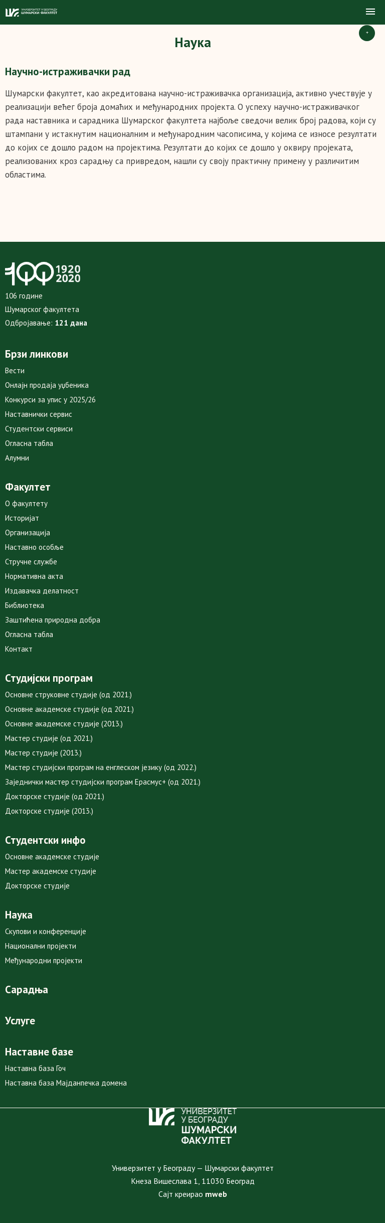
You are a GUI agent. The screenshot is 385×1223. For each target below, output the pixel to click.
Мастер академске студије (50, 871)
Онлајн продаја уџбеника (47, 385)
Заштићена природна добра (52, 620)
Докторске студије (37, 885)
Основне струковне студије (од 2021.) (68, 694)
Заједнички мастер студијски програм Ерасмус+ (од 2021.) (103, 782)
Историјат (22, 518)
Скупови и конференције (45, 931)
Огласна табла (29, 443)
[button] (370, 12)
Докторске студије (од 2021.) (54, 796)
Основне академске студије (52, 856)
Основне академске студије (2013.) (64, 723)
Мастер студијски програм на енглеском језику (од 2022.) (101, 767)
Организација (27, 532)
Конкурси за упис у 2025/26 (50, 399)
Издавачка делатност (42, 590)
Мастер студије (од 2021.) (49, 738)
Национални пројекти (40, 946)
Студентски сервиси (39, 428)
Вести (15, 370)
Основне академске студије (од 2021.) (69, 709)
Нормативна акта (34, 576)
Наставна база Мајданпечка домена (66, 1083)
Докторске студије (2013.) (49, 811)
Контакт (19, 649)
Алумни (17, 458)
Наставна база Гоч (35, 1068)
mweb (216, 1194)
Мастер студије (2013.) (43, 752)
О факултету (26, 503)
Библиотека (24, 605)
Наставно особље (34, 547)
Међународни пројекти (43, 960)
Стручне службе (31, 561)
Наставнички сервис (38, 414)
